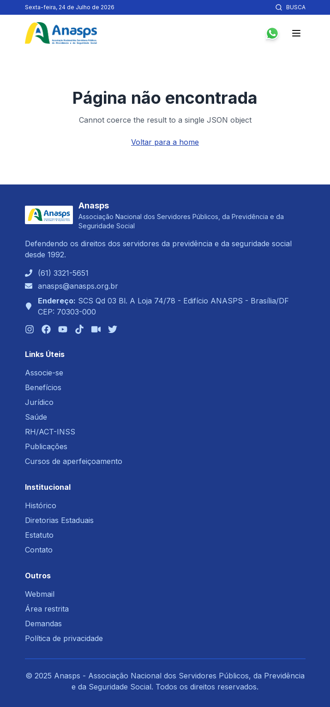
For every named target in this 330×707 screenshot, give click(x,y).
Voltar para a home (165, 142)
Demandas (43, 623)
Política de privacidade (64, 638)
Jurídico (39, 402)
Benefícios (43, 387)
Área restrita (47, 608)
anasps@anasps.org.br (78, 286)
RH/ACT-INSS (50, 431)
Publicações (46, 446)
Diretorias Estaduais (59, 520)
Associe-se (44, 372)
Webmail (39, 594)
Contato (39, 549)
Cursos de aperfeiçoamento (73, 461)
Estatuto (39, 535)
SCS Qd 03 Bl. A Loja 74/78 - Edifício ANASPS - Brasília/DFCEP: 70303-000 (163, 306)
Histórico (40, 505)
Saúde (36, 417)
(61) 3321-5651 (63, 273)
